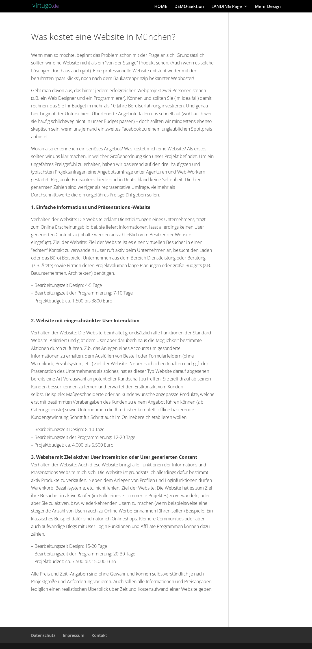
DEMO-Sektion (189, 6)
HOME (160, 6)
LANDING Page (226, 6)
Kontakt (99, 635)
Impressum (73, 635)
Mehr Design (268, 6)
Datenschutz (43, 635)
